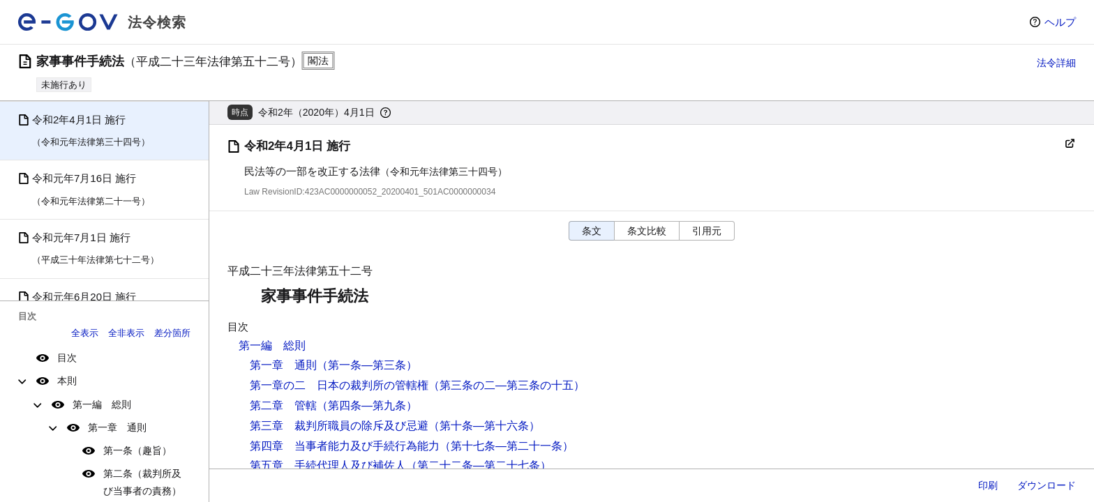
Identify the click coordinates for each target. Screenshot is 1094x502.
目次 (67, 357)
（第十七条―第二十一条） (507, 446)
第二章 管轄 (283, 405)
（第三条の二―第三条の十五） (506, 385)
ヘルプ (1060, 22)
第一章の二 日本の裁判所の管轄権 (339, 385)
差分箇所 (172, 333)
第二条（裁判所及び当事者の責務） (142, 482)
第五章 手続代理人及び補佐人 (328, 465)
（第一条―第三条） (367, 365)
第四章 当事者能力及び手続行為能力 (345, 446)
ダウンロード (1046, 485)
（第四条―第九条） (367, 405)
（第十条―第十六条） (484, 426)
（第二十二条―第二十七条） (478, 465)
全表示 (84, 333)
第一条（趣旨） (137, 450)
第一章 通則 (117, 427)
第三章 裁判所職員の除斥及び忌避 (339, 426)
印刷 (988, 485)
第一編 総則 (102, 404)
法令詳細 (1056, 62)
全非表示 (126, 333)
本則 (67, 380)
